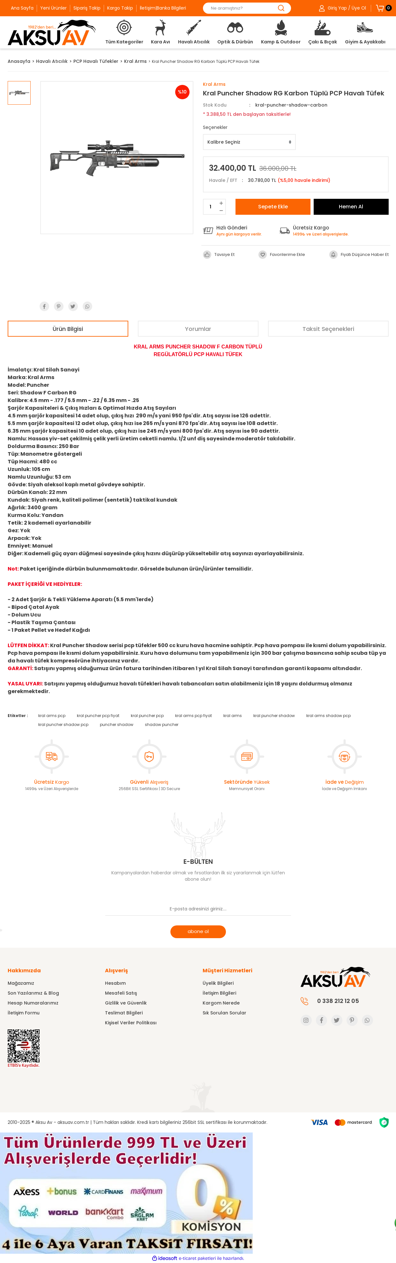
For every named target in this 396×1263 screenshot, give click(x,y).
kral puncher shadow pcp (63, 724)
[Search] (247, 8)
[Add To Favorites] (281, 254)
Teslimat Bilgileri (124, 1013)
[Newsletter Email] (198, 909)
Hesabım (115, 983)
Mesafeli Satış (121, 993)
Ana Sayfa (22, 8)
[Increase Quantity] (221, 203)
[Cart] (380, 8)
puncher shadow (116, 724)
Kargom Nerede (221, 1003)
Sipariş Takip (87, 8)
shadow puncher (161, 724)
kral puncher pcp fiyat (98, 715)
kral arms (232, 715)
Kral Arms (214, 84)
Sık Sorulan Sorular (224, 1013)
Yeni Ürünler (53, 8)
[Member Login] (342, 8)
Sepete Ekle (273, 206)
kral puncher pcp (147, 715)
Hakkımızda (24, 970)
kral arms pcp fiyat (193, 715)
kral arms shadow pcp (328, 715)
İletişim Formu (24, 1013)
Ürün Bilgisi (68, 329)
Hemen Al (351, 206)
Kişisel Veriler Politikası (131, 1023)
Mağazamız (21, 983)
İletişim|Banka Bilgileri (163, 8)
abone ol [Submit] (198, 931)
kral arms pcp (51, 715)
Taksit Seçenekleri (328, 329)
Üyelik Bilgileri (218, 983)
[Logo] (52, 32)
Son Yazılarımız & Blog (33, 993)
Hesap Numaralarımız (33, 1003)
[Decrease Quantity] (221, 210)
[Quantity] (210, 206)
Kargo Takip (120, 8)
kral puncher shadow (274, 715)
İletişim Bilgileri (219, 993)
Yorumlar (198, 329)
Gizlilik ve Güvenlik (126, 1003)
